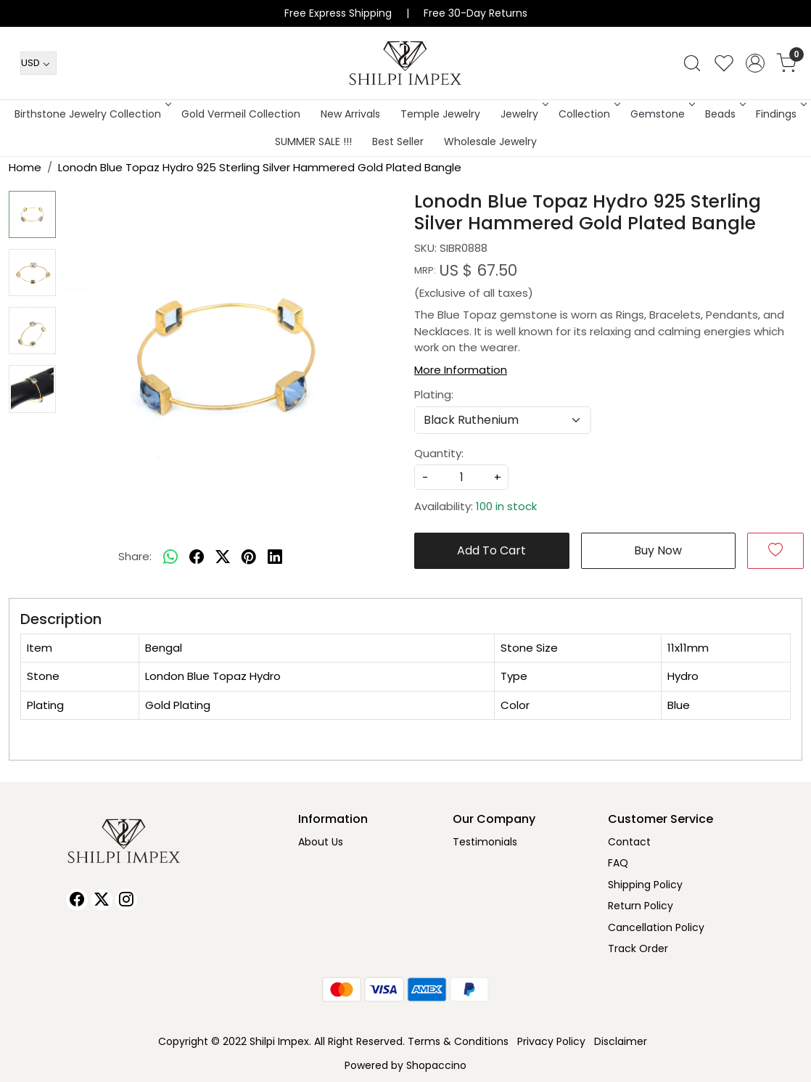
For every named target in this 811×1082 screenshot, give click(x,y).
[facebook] (197, 557)
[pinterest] (249, 557)
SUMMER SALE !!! (313, 141)
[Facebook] (77, 900)
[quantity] (461, 477)
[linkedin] (275, 557)
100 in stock (506, 506)
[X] (101, 900)
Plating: (433, 394)
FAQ (618, 863)
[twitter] (223, 557)
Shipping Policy (645, 884)
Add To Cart (491, 550)
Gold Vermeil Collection (240, 114)
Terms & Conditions (458, 1041)
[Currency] (38, 63)
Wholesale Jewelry (490, 141)
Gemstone (661, 114)
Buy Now (658, 550)
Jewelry (523, 114)
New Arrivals (350, 114)
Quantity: (439, 453)
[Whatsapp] (170, 557)
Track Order (638, 948)
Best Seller (398, 141)
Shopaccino (436, 1065)
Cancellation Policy (656, 927)
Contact (629, 842)
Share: (135, 556)
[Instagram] (126, 900)
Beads (724, 114)
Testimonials (485, 842)
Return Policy (640, 905)
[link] (692, 63)
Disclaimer (620, 1041)
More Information (460, 369)
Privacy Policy (551, 1041)
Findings (780, 114)
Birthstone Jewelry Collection (92, 114)
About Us (320, 842)
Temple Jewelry (440, 114)
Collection (588, 114)
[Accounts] (755, 63)
